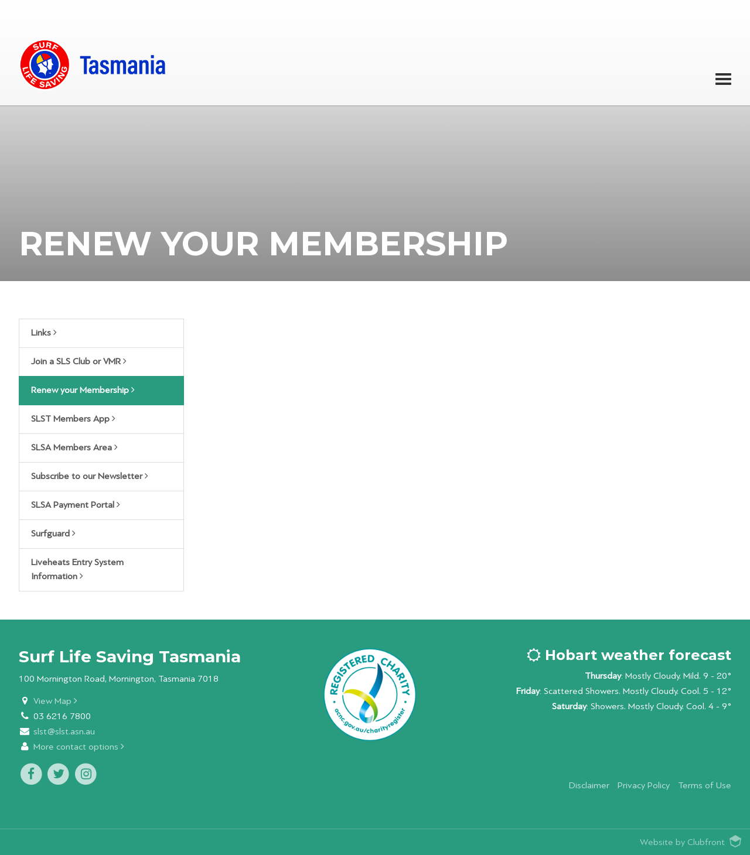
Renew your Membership (83, 390)
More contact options (78, 747)
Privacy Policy (644, 786)
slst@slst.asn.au (64, 732)
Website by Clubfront (682, 842)
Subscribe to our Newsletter (89, 476)
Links (44, 332)
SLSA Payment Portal (75, 505)
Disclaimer (589, 786)
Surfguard (53, 533)
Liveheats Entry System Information (77, 570)
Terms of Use (704, 786)
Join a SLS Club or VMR (79, 361)
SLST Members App (73, 418)
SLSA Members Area (74, 447)
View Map (55, 701)
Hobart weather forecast (629, 655)
